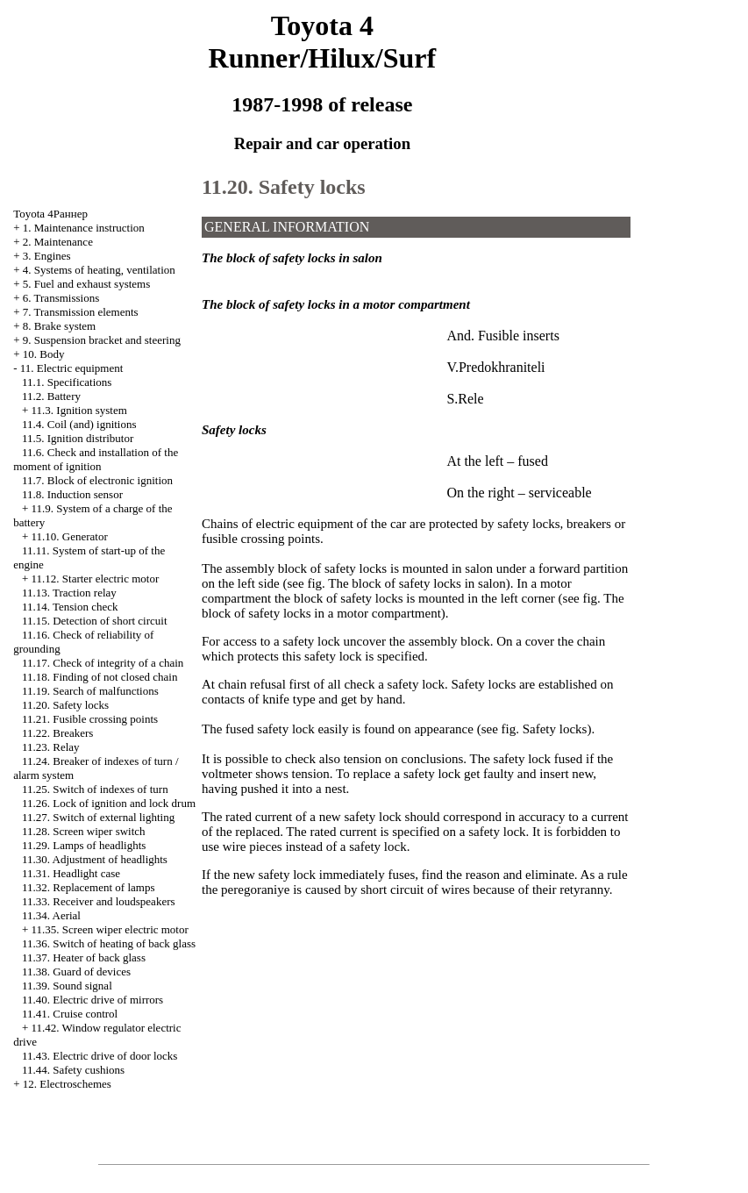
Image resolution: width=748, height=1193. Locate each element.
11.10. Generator (70, 536)
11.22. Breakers (57, 732)
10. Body (44, 354)
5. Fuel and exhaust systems (87, 283)
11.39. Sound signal (67, 985)
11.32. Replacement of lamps (88, 887)
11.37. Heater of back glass (84, 957)
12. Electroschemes (67, 1083)
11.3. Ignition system (79, 410)
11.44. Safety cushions (73, 1069)
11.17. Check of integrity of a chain (102, 662)
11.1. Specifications (66, 382)
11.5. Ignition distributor (77, 438)
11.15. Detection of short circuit (94, 620)
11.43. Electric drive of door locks (100, 1055)
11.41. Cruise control (70, 1013)
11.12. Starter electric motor (96, 578)
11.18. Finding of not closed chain (100, 676)
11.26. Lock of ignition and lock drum (109, 803)
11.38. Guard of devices (76, 971)
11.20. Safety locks (65, 704)
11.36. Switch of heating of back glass (109, 943)
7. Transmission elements (81, 311)
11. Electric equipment (72, 368)
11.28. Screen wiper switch (84, 831)
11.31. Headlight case (71, 873)
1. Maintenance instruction (84, 227)
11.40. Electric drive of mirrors (92, 999)
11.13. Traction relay (69, 592)
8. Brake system (59, 325)
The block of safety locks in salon (416, 583)
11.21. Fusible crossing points (90, 718)
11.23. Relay (51, 747)
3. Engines (47, 255)
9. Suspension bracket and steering (102, 339)
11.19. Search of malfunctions (90, 690)
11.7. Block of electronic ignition (97, 480)
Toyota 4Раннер (50, 213)
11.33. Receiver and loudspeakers (98, 901)
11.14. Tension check (70, 606)
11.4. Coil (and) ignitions (79, 424)
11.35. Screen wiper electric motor (110, 929)
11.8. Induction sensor (72, 494)
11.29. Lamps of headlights (84, 845)
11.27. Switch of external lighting (98, 817)
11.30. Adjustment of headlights (94, 859)
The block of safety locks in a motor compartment (413, 605)
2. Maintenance (58, 241)
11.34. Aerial (51, 915)
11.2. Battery (51, 396)
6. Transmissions (61, 297)
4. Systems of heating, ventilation (99, 269)
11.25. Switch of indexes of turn (95, 789)
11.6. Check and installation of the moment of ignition (95, 459)
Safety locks (555, 729)
